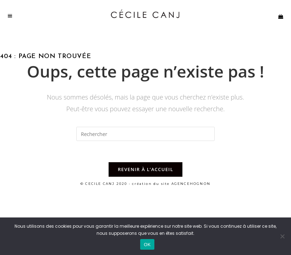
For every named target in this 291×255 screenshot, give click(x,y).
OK (147, 244)
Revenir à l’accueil (145, 169)
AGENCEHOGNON (190, 184)
